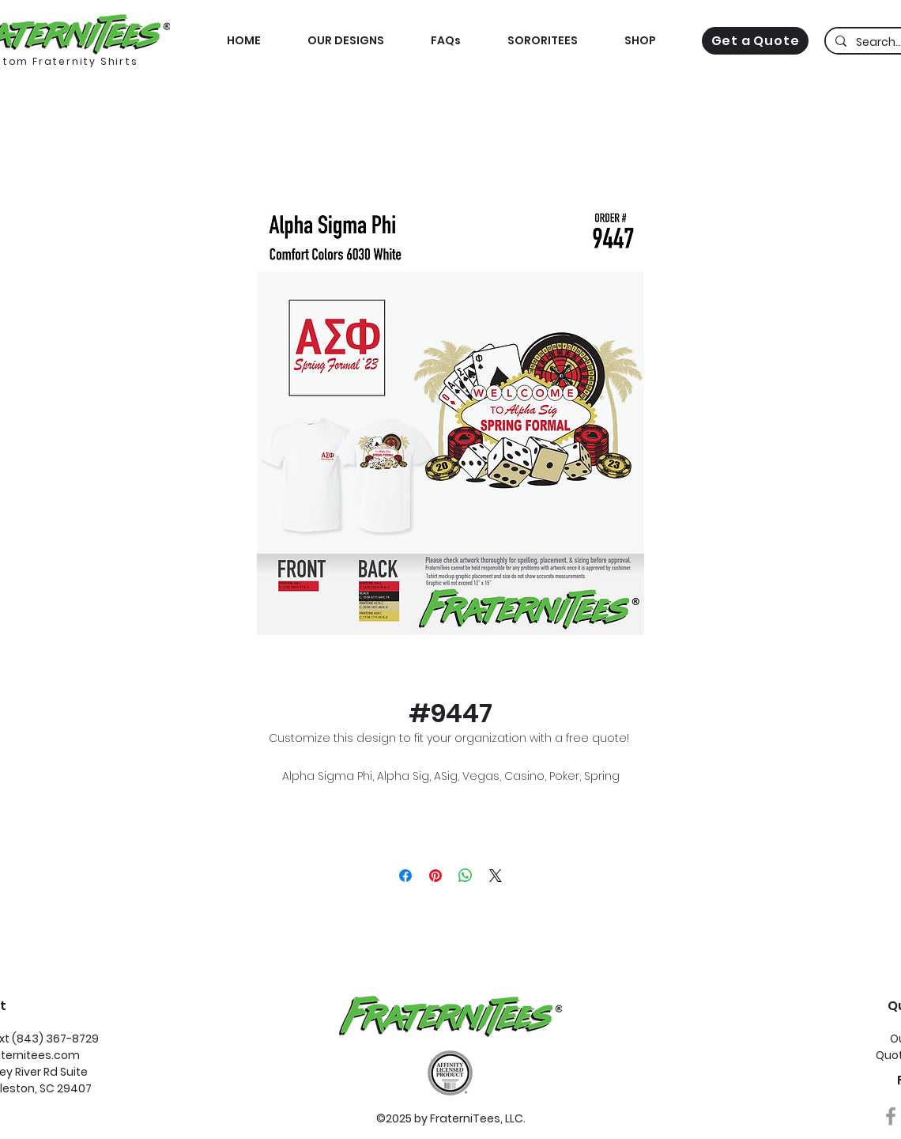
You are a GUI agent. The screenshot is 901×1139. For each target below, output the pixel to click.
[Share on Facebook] (405, 875)
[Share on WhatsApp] (465, 875)
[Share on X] (495, 875)
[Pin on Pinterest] (435, 875)
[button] (640, 41)
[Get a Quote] (755, 41)
